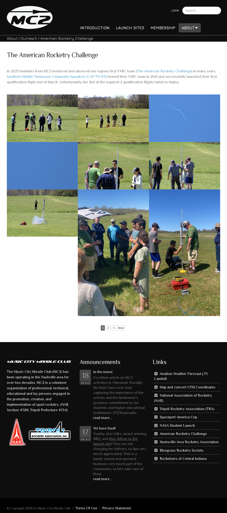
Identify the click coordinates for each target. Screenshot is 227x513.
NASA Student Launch (177, 426)
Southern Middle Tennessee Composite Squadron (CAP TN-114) (57, 77)
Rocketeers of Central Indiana (183, 459)
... (171, 379)
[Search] (201, 10)
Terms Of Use (86, 508)
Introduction (95, 28)
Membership (163, 28)
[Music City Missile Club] (29, 17)
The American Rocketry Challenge (164, 71)
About (190, 28)
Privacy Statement (116, 508)
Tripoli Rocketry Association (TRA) (187, 409)
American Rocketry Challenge (183, 434)
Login (175, 10)
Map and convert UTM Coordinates (187, 387)
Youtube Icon (216, 27)
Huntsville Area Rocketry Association (189, 442)
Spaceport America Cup (178, 417)
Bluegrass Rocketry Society (181, 450)
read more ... (102, 418)
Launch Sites (130, 28)
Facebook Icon (208, 27)
